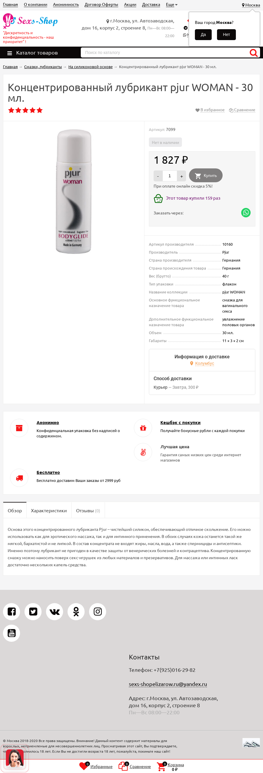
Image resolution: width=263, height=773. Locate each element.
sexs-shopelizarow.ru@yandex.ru (168, 684)
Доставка (151, 4)
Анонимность (66, 4)
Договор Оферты (101, 4)
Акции (130, 4)
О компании (35, 4)
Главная (10, 4)
